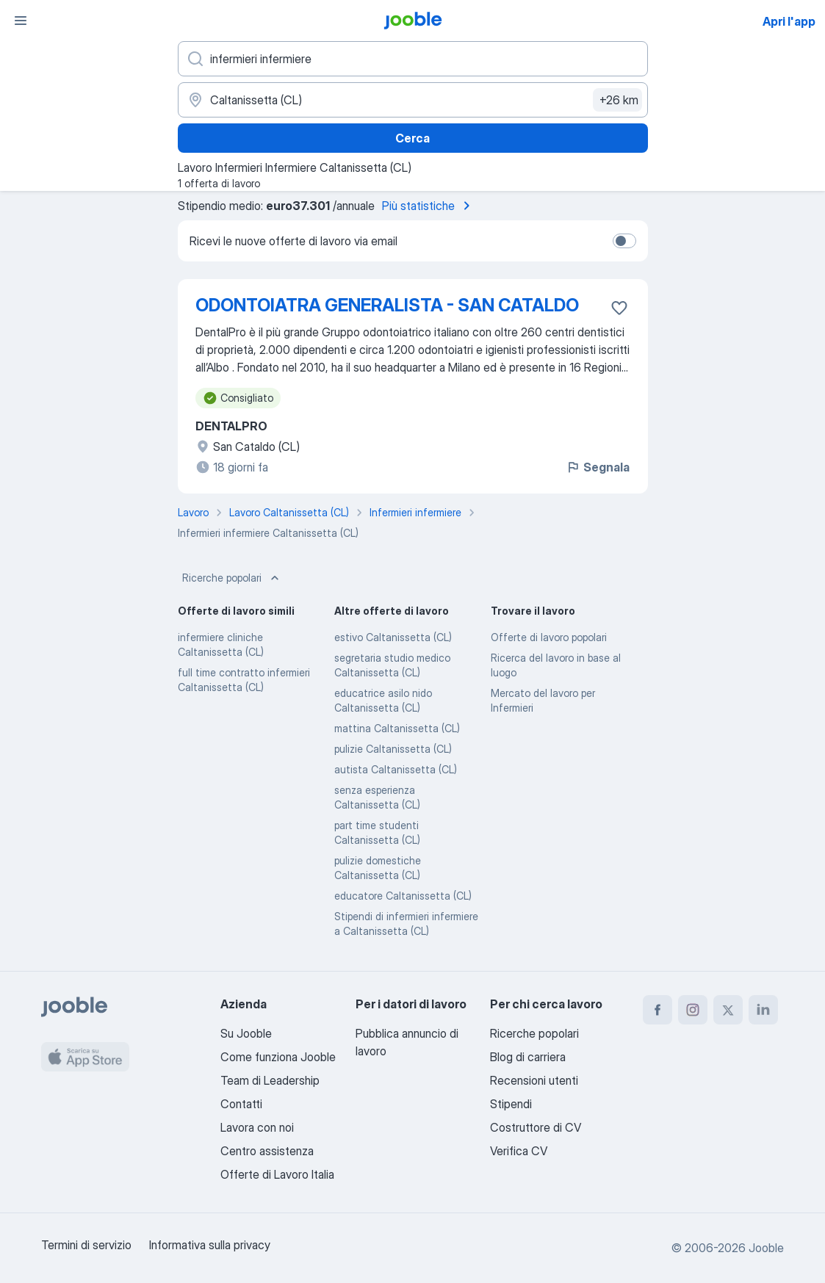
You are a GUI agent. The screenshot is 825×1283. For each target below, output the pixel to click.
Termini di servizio (86, 1244)
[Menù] (20, 20)
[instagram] (692, 1009)
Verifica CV (518, 1150)
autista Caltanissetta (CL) (395, 769)
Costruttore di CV (535, 1127)
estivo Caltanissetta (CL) (393, 637)
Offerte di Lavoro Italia (277, 1174)
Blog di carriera (528, 1056)
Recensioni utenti (534, 1080)
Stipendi (511, 1103)
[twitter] (728, 1009)
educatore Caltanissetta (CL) (403, 895)
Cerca (412, 138)
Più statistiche (428, 205)
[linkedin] (763, 1009)
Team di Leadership (270, 1080)
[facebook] (657, 1009)
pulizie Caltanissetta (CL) (393, 748)
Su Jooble (246, 1033)
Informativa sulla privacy (209, 1244)
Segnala (598, 467)
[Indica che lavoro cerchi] (413, 58)
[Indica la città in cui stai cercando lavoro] (413, 100)
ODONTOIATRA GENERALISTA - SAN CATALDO (387, 305)
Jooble (766, 1247)
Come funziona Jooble (278, 1056)
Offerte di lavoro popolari (549, 637)
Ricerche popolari (232, 578)
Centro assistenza (267, 1150)
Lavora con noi (257, 1127)
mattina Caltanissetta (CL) (397, 728)
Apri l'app (789, 21)
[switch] (624, 241)
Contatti (241, 1103)
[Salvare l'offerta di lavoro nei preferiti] (619, 307)
